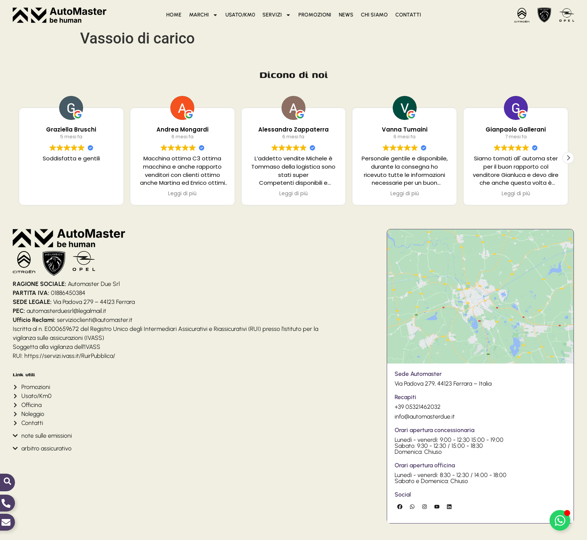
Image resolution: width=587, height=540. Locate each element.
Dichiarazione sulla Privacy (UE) (140, 533)
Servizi (276, 15)
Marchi (203, 15)
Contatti (408, 15)
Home (174, 15)
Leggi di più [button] (182, 193)
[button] (568, 157)
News (346, 15)
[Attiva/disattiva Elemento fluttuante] (560, 520)
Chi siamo (374, 15)
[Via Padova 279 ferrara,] (480, 266)
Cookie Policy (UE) (90, 533)
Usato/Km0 (240, 15)
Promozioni (314, 15)
